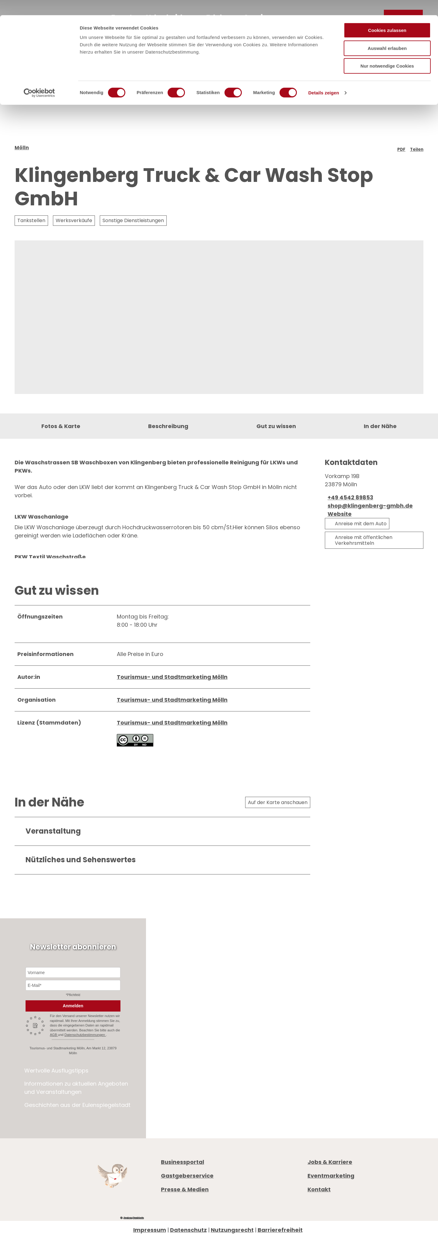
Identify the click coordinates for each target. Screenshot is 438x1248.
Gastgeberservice (187, 1201)
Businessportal (182, 1187)
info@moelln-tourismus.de (359, 1074)
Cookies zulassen (387, 15)
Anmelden (73, 1031)
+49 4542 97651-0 (342, 1066)
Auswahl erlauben (387, 33)
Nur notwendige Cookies (387, 50)
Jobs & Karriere (330, 1187)
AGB (54, 1060)
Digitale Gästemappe (338, 1113)
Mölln (22, 163)
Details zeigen (323, 77)
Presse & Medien (185, 1214)
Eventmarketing (331, 1201)
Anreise (317, 1104)
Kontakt (319, 1214)
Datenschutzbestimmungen (85, 1060)
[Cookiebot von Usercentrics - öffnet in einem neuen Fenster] (39, 77)
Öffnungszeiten (329, 1088)
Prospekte (321, 1096)
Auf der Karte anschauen (278, 827)
